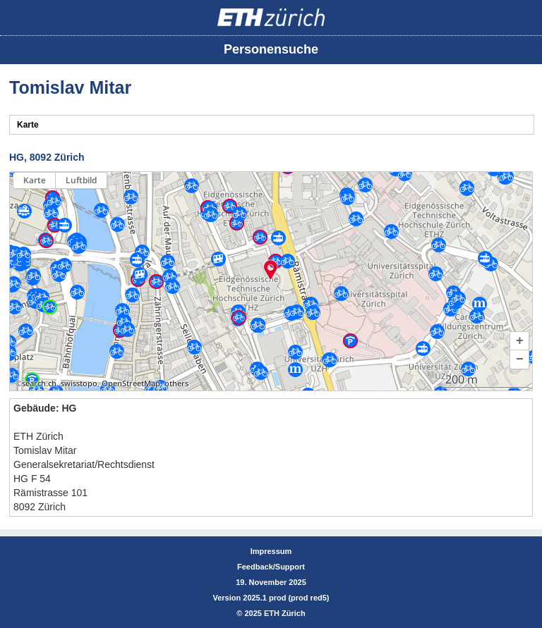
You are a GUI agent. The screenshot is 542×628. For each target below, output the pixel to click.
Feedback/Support (271, 566)
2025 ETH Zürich (274, 613)
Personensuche (271, 49)
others (176, 383)
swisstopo (79, 383)
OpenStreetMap (131, 383)
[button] (519, 341)
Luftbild (81, 180)
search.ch (39, 383)
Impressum (271, 551)
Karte (34, 180)
